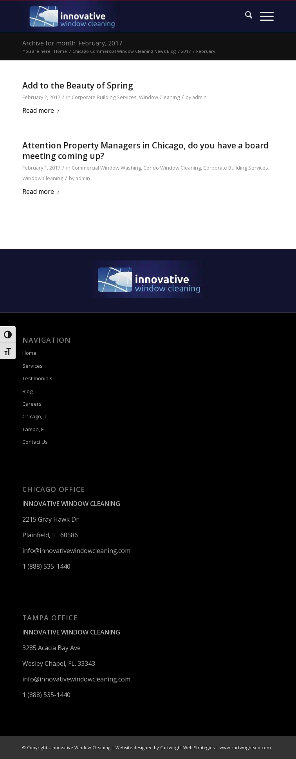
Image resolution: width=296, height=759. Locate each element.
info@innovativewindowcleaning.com (76, 550)
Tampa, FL (34, 429)
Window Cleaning (159, 97)
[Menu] (263, 16)
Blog (27, 391)
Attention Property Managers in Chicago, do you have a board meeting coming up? (145, 150)
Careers (32, 403)
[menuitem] (245, 16)
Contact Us (35, 441)
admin (199, 97)
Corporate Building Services (104, 97)
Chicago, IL (34, 416)
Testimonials (37, 378)
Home (29, 352)
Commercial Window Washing (106, 167)
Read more (41, 110)
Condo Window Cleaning (172, 167)
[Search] (245, 16)
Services (32, 365)
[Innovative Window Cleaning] (123, 16)
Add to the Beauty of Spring (77, 85)
